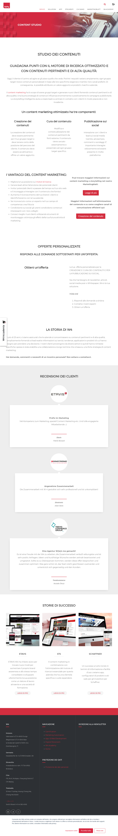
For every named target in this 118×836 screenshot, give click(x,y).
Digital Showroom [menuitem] (52, 742)
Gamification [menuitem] (50, 732)
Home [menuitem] (47, 749)
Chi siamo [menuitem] (80, 9)
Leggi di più (95, 693)
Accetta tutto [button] (86, 831)
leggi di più (22, 693)
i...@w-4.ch (10, 801)
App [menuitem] (60, 9)
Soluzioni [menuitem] (52, 9)
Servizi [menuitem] (42, 9)
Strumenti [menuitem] (69, 9)
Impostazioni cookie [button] (71, 830)
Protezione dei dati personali (56, 767)
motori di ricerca (43, 182)
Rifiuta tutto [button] (99, 830)
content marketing (17, 92)
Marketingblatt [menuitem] (93, 9)
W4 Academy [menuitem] (108, 9)
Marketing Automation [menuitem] (54, 735)
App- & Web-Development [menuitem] (55, 739)
